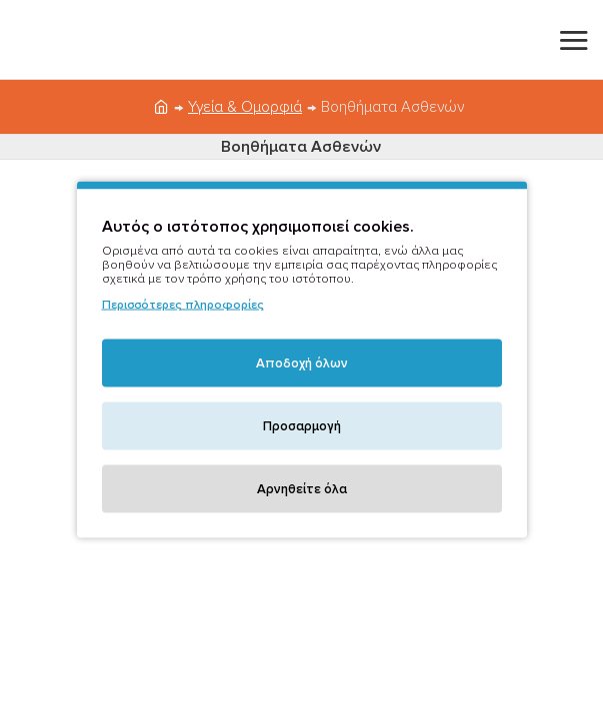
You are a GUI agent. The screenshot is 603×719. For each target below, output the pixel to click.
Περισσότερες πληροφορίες (183, 305)
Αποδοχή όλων (302, 363)
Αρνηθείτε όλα (302, 489)
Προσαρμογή (302, 426)
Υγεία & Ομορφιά (245, 107)
